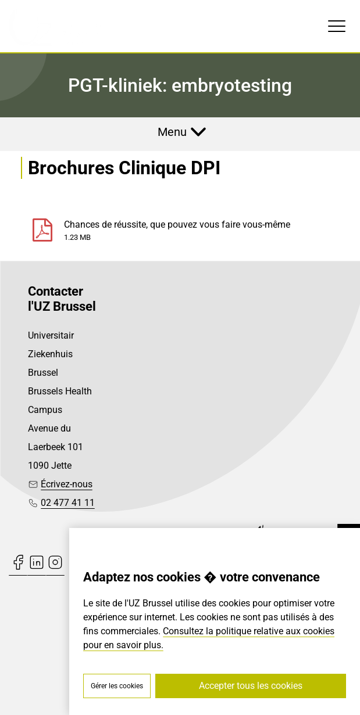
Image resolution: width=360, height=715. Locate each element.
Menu (172, 132)
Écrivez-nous (66, 484)
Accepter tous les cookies (250, 685)
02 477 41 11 (68, 502)
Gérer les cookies (117, 686)
